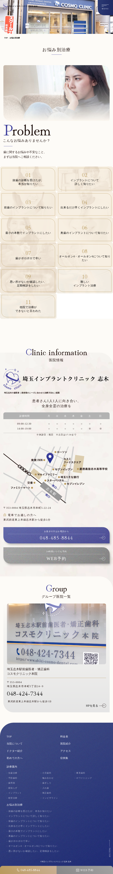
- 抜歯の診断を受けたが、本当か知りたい (29, 811)
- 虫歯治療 (12, 773)
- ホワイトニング (84, 778)
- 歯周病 (11, 783)
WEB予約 (85, 870)
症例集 (64, 758)
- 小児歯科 (46, 773)
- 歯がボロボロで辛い (18, 841)
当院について (15, 743)
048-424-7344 (25, 693)
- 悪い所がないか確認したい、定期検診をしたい (33, 851)
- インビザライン (50, 798)
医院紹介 (65, 743)
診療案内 (12, 766)
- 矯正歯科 (46, 793)
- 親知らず (12, 788)
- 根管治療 (12, 798)
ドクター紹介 (15, 751)
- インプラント (15, 793)
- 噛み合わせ (48, 778)
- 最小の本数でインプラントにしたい (27, 831)
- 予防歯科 (12, 778)
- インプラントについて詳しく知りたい (28, 816)
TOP (6, 38)
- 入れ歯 (45, 788)
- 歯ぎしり (46, 783)
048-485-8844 (28, 869)
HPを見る (92, 705)
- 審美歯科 (80, 773)
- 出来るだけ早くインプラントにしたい (28, 826)
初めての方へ (15, 758)
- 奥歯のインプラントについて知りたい (28, 836)
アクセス (65, 751)
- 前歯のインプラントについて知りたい (28, 821)
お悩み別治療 (15, 38)
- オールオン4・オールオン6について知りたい (32, 846)
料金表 (64, 736)
